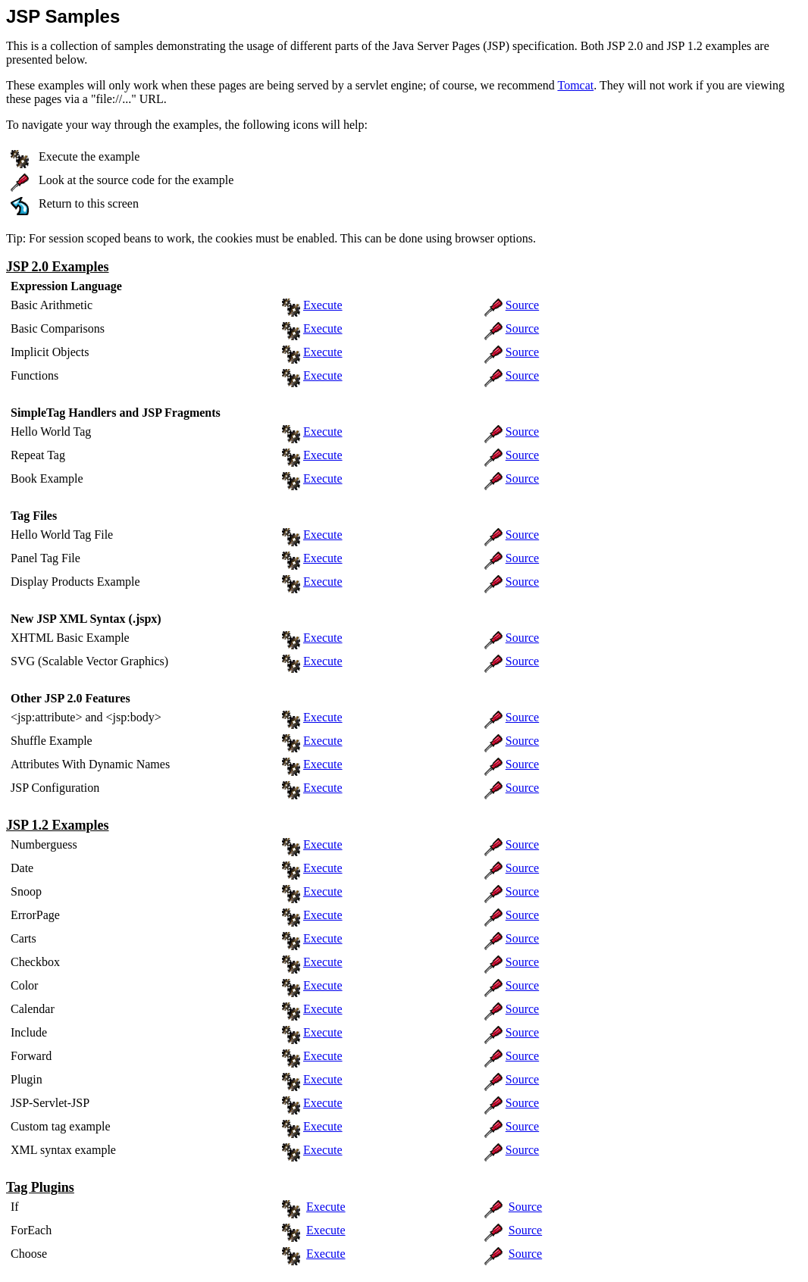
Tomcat (575, 85)
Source (522, 305)
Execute (323, 305)
